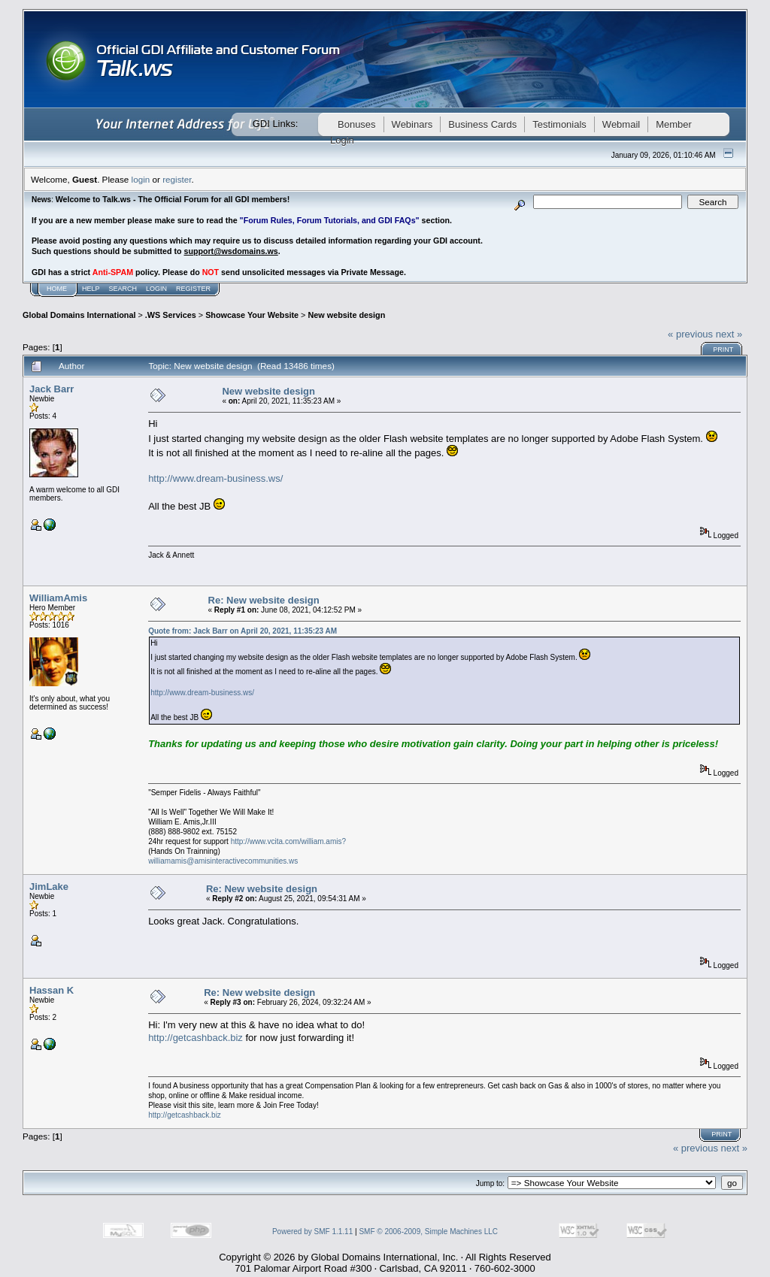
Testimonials (559, 124)
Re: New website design (264, 600)
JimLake (48, 886)
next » (729, 334)
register (176, 179)
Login (156, 288)
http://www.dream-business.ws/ (215, 478)
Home (57, 288)
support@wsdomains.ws (230, 251)
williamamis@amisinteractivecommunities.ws (223, 861)
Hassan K (51, 990)
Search (123, 288)
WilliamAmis (58, 598)
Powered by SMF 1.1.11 (312, 1231)
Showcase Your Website (252, 314)
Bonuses (357, 124)
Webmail (621, 124)
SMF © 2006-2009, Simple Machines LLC (428, 1231)
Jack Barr (51, 389)
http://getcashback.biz (195, 1037)
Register (193, 288)
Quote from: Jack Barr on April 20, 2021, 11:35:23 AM (242, 631)
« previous (690, 334)
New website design (346, 314)
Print (723, 349)
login (141, 179)
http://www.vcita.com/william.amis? (288, 841)
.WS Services (170, 314)
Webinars (412, 124)
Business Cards (482, 124)
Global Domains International (79, 314)
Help (91, 288)
